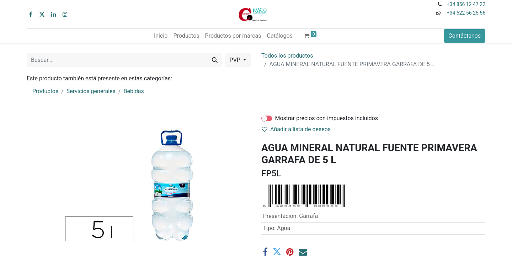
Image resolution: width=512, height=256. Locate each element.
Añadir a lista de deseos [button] (296, 129)
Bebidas (133, 91)
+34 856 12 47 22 (466, 4)
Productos (45, 91)
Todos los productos (287, 55)
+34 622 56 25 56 (466, 13)
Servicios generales (91, 91)
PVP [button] (236, 60)
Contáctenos (464, 35)
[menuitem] (160, 36)
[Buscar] (214, 60)
